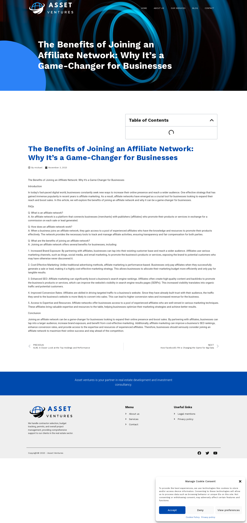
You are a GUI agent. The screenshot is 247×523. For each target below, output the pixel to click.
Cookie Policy (193, 517)
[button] (240, 481)
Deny (200, 510)
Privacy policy (208, 517)
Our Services (178, 8)
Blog (195, 8)
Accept (172, 510)
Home (144, 8)
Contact (209, 8)
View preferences (229, 510)
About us (159, 8)
